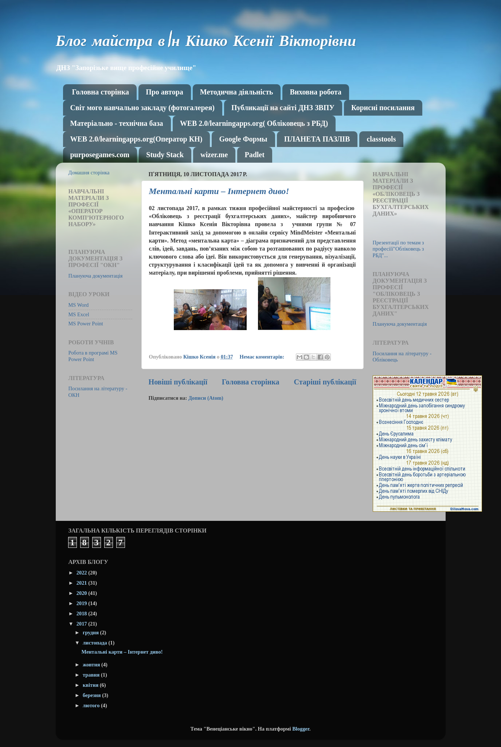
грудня (91, 632)
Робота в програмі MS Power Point (93, 356)
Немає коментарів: (262, 357)
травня (92, 675)
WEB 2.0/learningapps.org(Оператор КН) (136, 139)
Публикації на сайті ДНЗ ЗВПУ (282, 108)
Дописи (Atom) (205, 398)
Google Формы (243, 139)
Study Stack (165, 155)
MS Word (79, 305)
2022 (82, 573)
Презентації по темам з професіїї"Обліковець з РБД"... (398, 249)
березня (92, 695)
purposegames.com (100, 155)
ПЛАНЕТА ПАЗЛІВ (317, 139)
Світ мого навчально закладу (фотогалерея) (142, 108)
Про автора (164, 92)
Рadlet (254, 155)
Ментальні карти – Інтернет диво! (219, 191)
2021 (82, 583)
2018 (82, 613)
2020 (82, 593)
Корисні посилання (383, 108)
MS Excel (79, 314)
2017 (82, 624)
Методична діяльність (236, 92)
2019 (82, 603)
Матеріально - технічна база (116, 123)
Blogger (300, 729)
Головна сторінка (100, 92)
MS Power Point (86, 323)
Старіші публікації (325, 382)
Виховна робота (315, 92)
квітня (91, 685)
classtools (381, 139)
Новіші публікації (178, 382)
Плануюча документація (96, 276)
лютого (92, 705)
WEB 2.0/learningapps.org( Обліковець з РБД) (254, 123)
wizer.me (214, 155)
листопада (95, 643)
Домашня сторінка (89, 172)
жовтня (92, 664)
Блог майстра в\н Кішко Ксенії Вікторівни (206, 42)
